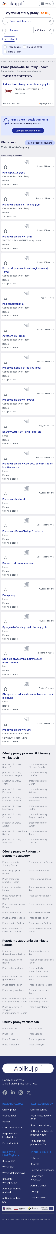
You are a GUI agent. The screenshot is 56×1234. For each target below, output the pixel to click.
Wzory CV (8, 1167)
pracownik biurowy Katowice (11, 790)
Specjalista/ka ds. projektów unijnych (24, 627)
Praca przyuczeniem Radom (12, 961)
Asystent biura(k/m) (14, 335)
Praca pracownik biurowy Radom (41, 889)
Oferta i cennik (38, 1109)
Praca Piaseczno (10, 1044)
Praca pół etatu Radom (13, 968)
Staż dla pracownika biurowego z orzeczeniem (22, 660)
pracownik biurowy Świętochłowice (38, 816)
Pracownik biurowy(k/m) (16, 729)
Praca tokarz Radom (39, 918)
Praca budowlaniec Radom (11, 889)
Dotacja (34, 1191)
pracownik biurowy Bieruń (38, 782)
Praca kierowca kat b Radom (39, 991)
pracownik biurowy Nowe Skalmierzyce (12, 774)
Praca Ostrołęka (37, 1044)
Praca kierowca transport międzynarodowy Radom (14, 1000)
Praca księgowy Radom (14, 990)
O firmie (34, 1158)
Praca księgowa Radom (40, 985)
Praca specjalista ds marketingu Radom (12, 930)
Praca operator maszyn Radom (13, 905)
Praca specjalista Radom (41, 862)
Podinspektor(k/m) (13, 303)
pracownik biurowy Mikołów (38, 774)
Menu (46, 3)
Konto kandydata (12, 1127)
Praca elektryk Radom (39, 912)
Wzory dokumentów (13, 1172)
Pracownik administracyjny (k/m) (21, 204)
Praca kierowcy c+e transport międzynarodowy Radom (14, 1010)
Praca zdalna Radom (12, 985)
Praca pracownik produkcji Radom (10, 880)
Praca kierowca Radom (40, 879)
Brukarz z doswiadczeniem (18, 563)
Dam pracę (8, 595)
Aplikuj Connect (38, 1185)
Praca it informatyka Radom (38, 978)
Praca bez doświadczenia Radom (13, 953)
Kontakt (34, 1164)
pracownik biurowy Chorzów (11, 816)
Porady (6, 1121)
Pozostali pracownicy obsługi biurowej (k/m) (25, 270)
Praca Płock (8, 1034)
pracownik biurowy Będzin (38, 807)
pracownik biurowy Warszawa (11, 841)
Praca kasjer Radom (12, 912)
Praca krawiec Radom (13, 923)
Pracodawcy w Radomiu (11, 156)
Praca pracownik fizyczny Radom (10, 863)
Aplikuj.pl (5, 61)
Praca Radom (35, 1028)
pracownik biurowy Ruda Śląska (14, 832)
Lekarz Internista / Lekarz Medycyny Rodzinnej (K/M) (28, 84)
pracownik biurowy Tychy (11, 782)
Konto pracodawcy (41, 1125)
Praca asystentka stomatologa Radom (39, 1000)
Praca (16, 61)
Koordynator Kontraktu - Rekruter (22, 431)
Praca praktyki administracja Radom (39, 969)
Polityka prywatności (42, 1170)
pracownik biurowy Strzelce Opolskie (38, 765)
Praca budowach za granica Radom (12, 978)
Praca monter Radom (39, 870)
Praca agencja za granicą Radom (41, 961)
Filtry (9, 39)
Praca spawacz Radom (40, 895)
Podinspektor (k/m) (13, 172)
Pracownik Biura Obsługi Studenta (22, 531)
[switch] (28, 130)
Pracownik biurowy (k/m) (17, 236)
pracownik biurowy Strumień (11, 765)
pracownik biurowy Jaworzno (38, 832)
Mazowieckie (28, 61)
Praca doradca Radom (40, 923)
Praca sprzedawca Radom (11, 897)
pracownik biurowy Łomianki (38, 841)
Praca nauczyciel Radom (41, 904)
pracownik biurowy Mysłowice (11, 807)
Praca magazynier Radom (11, 872)
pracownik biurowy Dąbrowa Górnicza (11, 799)
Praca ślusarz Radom (39, 1007)
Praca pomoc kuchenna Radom (40, 930)
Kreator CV (8, 1161)
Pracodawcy (9, 1115)
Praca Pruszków (10, 1039)
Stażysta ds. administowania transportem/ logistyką (27, 696)
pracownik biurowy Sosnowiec (38, 799)
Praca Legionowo (37, 1039)
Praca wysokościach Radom (39, 953)
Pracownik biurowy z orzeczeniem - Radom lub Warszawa (27, 465)
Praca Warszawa (10, 1028)
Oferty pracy (9, 1109)
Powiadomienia (10, 1143)
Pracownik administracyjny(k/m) (21, 367)
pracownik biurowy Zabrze (11, 824)
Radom (41, 61)
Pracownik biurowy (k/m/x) (18, 399)
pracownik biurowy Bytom (38, 824)
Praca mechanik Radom (13, 918)
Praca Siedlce (35, 1034)
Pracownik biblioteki (14, 499)
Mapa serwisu (38, 1197)
